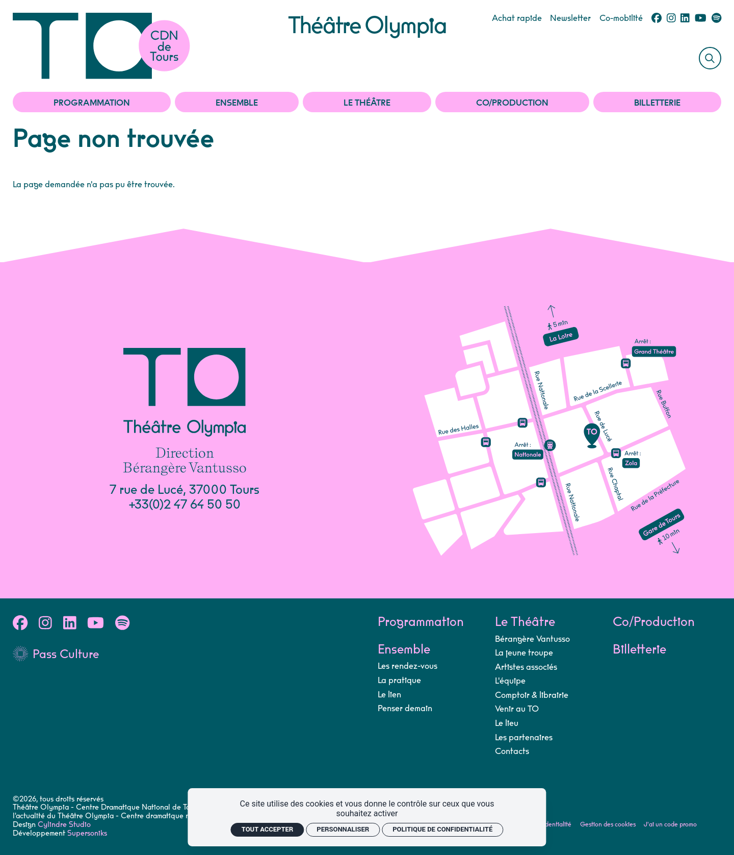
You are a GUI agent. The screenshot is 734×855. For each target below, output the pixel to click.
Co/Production (512, 103)
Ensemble (237, 103)
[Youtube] (700, 19)
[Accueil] (150, 46)
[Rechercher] (710, 58)
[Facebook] (656, 19)
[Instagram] (671, 19)
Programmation (92, 103)
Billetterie (657, 103)
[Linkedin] (685, 19)
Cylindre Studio (64, 824)
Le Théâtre (367, 103)
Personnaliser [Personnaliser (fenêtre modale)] (343, 829)
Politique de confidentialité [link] (442, 829)
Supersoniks (87, 833)
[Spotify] (716, 19)
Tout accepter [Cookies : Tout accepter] (268, 829)
